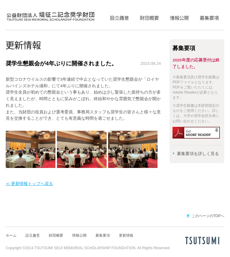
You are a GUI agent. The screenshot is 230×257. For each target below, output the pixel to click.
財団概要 (149, 16)
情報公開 (179, 16)
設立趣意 (119, 16)
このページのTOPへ (208, 216)
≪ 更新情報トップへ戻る (29, 183)
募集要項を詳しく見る (198, 153)
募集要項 (209, 16)
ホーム (11, 235)
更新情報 (126, 235)
